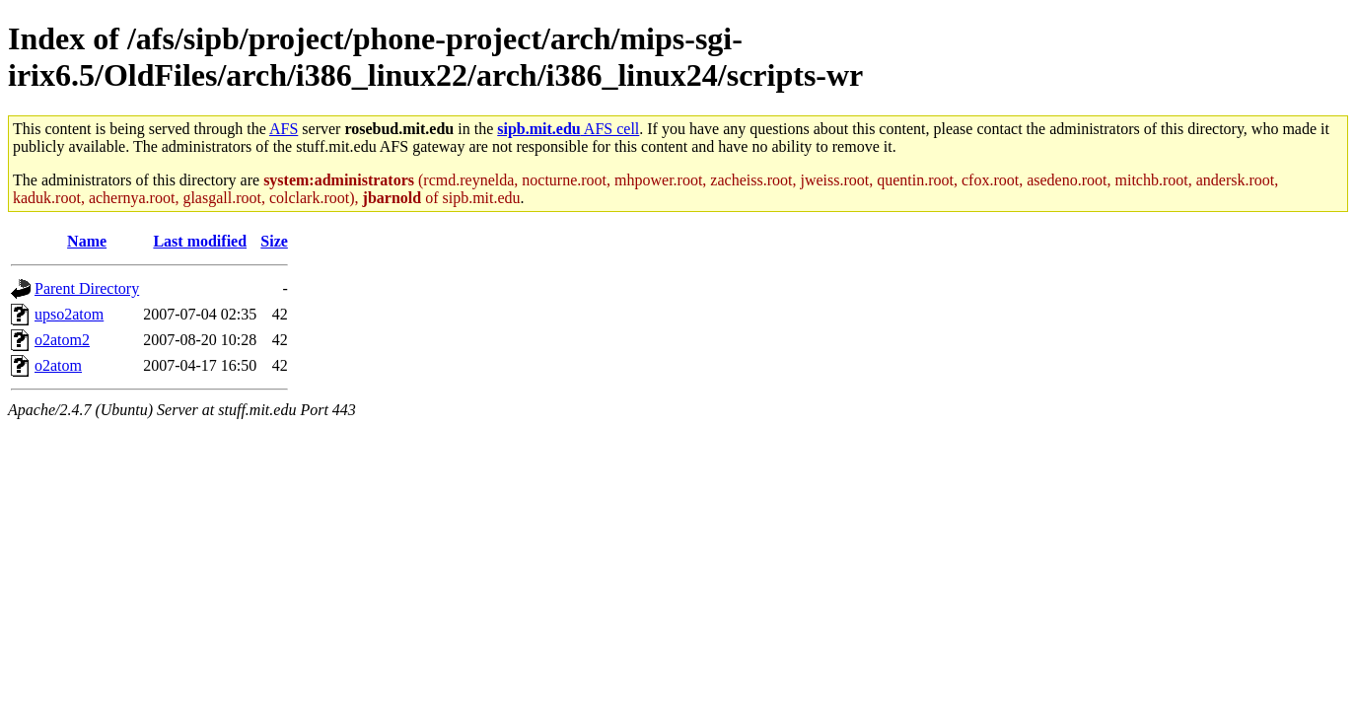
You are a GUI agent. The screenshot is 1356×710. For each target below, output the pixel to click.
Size (274, 241)
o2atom (58, 365)
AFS (283, 128)
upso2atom (69, 314)
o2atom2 (62, 339)
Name (87, 241)
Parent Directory (87, 288)
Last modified (200, 241)
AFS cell (568, 128)
